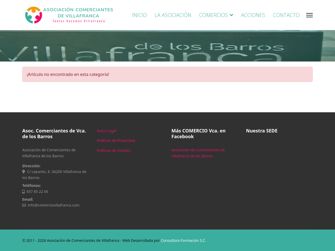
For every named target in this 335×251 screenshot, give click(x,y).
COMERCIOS (213, 15)
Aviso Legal (106, 130)
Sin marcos (279, 177)
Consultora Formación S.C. (183, 240)
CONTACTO (286, 15)
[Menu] (309, 15)
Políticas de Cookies (114, 150)
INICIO (139, 15)
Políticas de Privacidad (116, 140)
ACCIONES (253, 15)
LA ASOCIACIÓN (173, 15)
